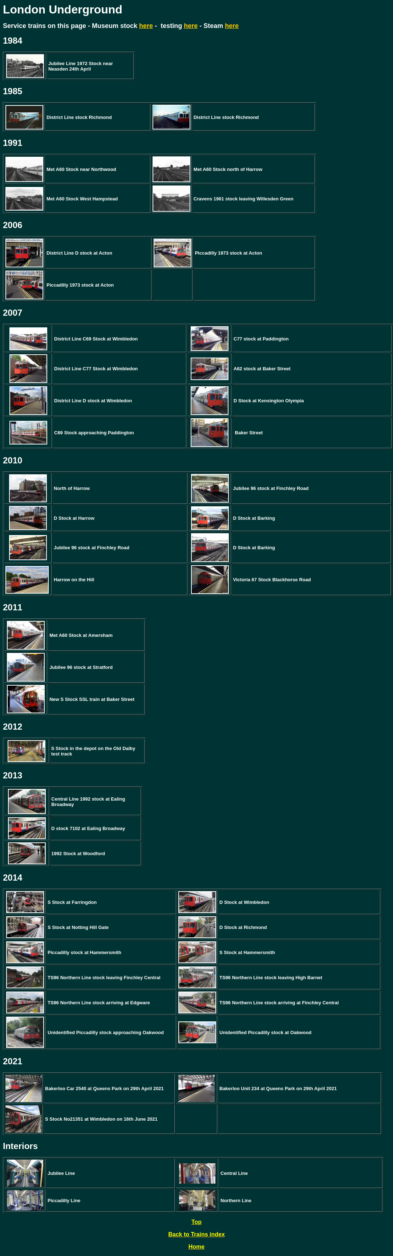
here (146, 25)
